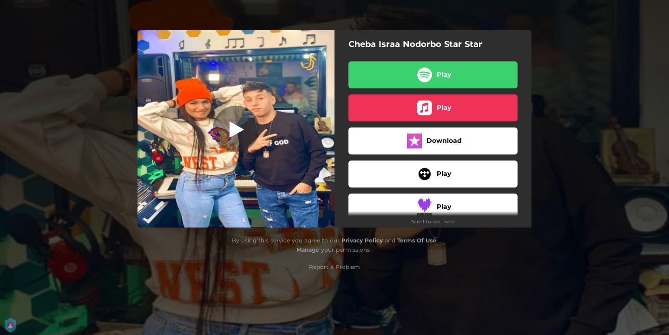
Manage (307, 249)
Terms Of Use (416, 240)
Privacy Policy (362, 240)
